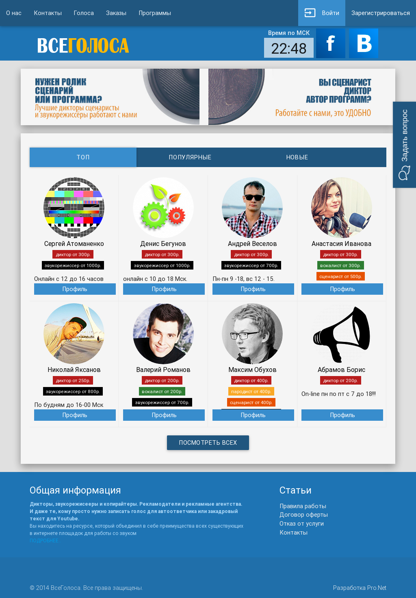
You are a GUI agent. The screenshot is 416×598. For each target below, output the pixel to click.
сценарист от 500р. (340, 276)
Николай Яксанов (74, 369)
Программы (155, 13)
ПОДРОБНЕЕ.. (45, 540)
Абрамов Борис (341, 369)
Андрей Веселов (252, 243)
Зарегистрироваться (380, 13)
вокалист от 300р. (340, 265)
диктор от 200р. (162, 380)
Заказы (116, 13)
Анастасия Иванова (341, 243)
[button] (404, 145)
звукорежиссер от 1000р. (73, 265)
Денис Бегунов (163, 243)
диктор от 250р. (73, 380)
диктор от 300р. (73, 254)
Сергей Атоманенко (74, 243)
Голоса (84, 13)
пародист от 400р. (251, 391)
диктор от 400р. (251, 380)
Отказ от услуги (302, 523)
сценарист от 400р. (251, 402)
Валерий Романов (163, 369)
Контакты (48, 13)
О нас (14, 13)
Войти (321, 13)
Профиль (74, 289)
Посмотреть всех (208, 442)
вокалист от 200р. (162, 391)
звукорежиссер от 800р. (73, 391)
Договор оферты (304, 514)
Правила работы (303, 506)
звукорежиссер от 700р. (251, 265)
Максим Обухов (252, 369)
